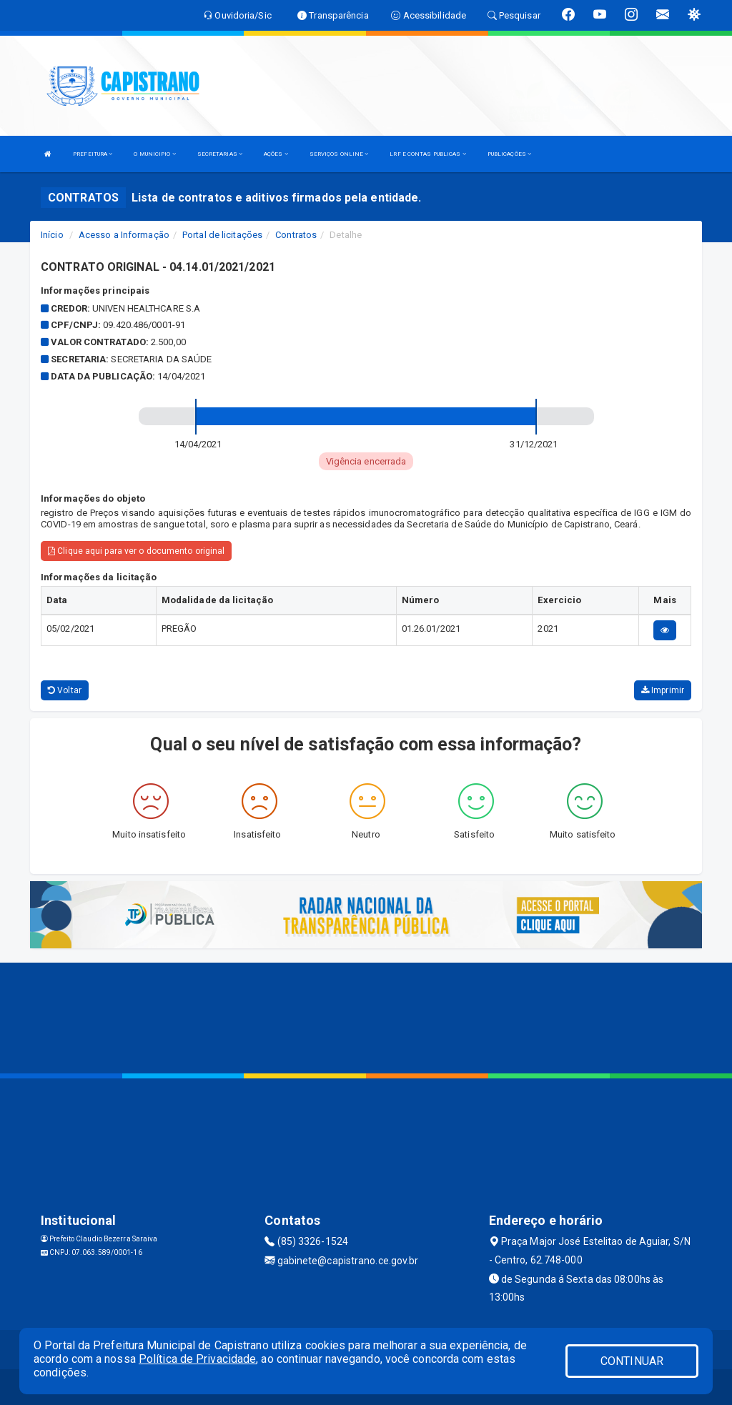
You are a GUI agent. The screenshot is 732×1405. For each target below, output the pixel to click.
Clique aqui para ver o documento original (136, 551)
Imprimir (662, 690)
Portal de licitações (222, 234)
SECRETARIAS (219, 154)
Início (52, 234)
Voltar (64, 690)
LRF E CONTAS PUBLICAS (427, 154)
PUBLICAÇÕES (509, 154)
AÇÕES (276, 154)
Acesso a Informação (124, 234)
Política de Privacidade (197, 1359)
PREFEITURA (92, 154)
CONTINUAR (631, 1361)
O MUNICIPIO (154, 154)
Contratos (296, 234)
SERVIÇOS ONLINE (339, 154)
